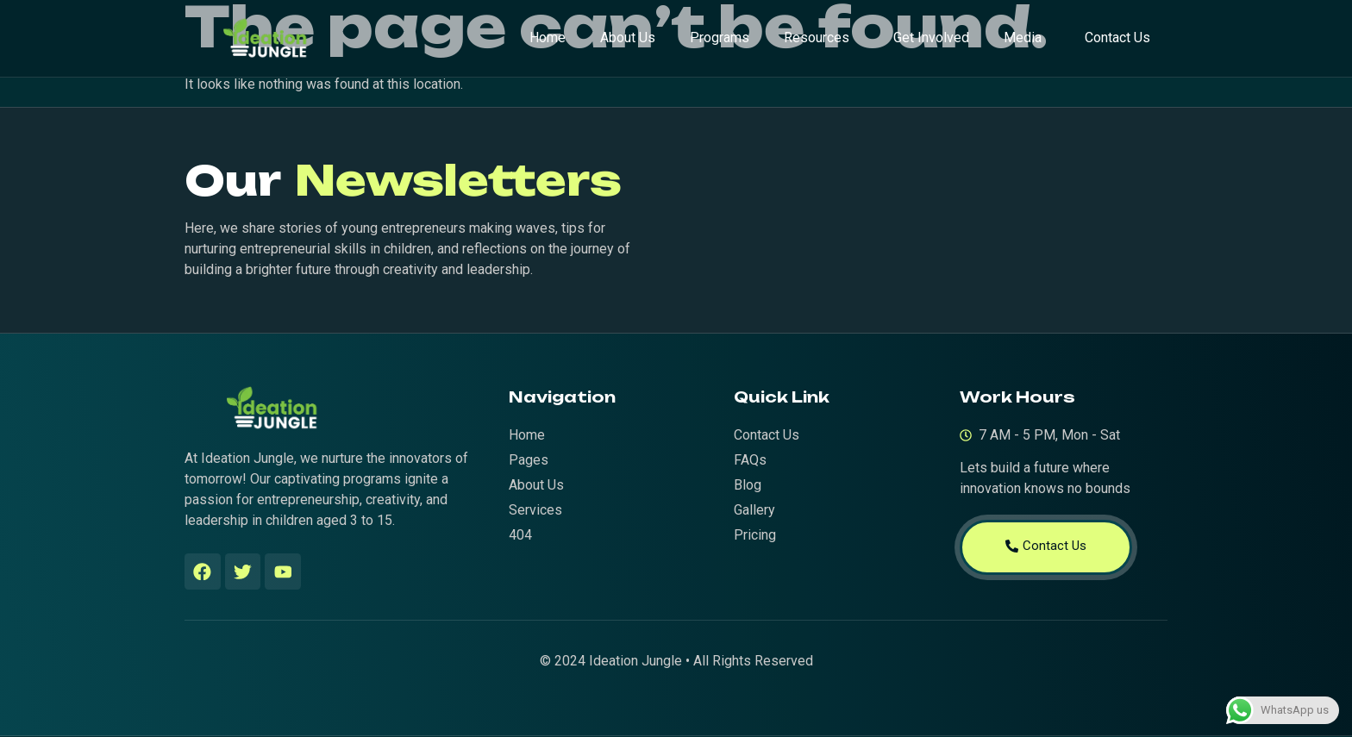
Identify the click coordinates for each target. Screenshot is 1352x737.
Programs (719, 37)
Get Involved (931, 37)
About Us (627, 37)
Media (1023, 37)
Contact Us (1117, 37)
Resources (816, 37)
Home (547, 37)
